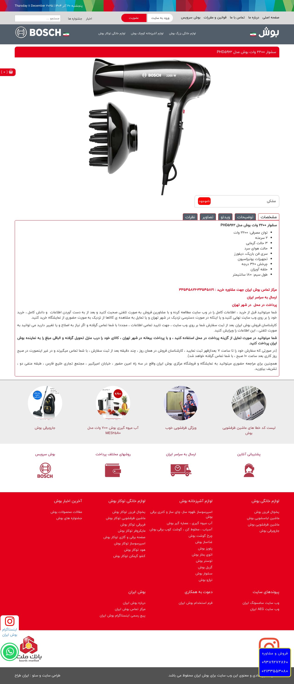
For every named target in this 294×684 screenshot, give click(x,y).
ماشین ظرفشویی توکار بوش (125, 518)
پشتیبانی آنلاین (248, 454)
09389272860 (275, 662)
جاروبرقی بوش (45, 428)
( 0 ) (7, 72)
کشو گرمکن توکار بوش (129, 556)
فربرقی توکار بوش (132, 524)
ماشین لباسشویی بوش (263, 518)
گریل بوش (205, 567)
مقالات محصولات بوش (66, 512)
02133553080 (275, 671)
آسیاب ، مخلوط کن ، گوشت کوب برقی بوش (181, 529)
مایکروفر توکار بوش (131, 531)
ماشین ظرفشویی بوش (263, 524)
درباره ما (253, 17)
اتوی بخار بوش (202, 554)
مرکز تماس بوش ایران (130, 609)
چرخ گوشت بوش (200, 536)
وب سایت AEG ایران (264, 609)
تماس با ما (237, 17)
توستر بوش (204, 561)
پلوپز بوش (205, 548)
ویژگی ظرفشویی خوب (180, 428)
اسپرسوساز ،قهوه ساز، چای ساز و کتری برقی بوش (181, 514)
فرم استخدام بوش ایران (195, 603)
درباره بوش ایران (134, 603)
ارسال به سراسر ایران (181, 454)
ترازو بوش (205, 580)
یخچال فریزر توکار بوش (128, 512)
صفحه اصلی (270, 17)
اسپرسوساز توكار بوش (129, 543)
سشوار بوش (203, 573)
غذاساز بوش (203, 542)
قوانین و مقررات (214, 17)
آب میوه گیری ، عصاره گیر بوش (189, 523)
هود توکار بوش (134, 550)
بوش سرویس (190, 17)
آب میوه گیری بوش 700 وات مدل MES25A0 (113, 430)
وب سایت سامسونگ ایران (261, 603)
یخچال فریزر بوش (266, 512)
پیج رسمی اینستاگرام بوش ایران (122, 615)
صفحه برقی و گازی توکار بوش (124, 537)
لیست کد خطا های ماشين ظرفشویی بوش (249, 430)
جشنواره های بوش (69, 518)
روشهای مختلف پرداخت (113, 454)
